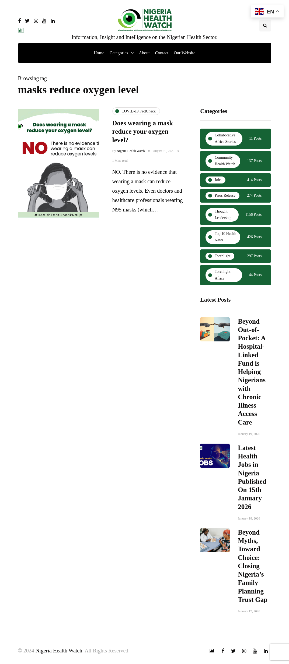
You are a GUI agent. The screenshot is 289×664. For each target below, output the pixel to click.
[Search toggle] (265, 25)
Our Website (184, 53)
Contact (162, 53)
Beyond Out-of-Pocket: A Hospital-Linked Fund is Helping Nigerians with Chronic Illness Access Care (252, 374)
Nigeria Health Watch (131, 151)
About (144, 53)
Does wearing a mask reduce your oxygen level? (142, 131)
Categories (119, 53)
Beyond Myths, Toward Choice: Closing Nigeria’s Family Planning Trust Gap (252, 568)
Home (99, 53)
